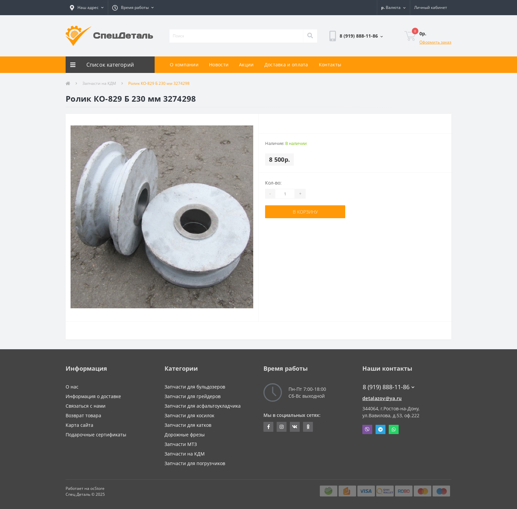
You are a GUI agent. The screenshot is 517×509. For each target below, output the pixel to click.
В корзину (305, 212)
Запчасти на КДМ (99, 83)
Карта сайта (79, 425)
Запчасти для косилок (189, 415)
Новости (218, 64)
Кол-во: (273, 183)
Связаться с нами (86, 406)
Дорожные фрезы (185, 434)
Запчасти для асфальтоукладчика (203, 406)
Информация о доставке (93, 396)
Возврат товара (83, 415)
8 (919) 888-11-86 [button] (388, 387)
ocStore (97, 488)
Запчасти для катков (188, 425)
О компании (184, 64)
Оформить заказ (435, 42)
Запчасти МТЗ (181, 444)
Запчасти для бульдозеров (195, 387)
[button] (87, 7)
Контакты (330, 64)
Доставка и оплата (286, 64)
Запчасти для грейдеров (193, 396)
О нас (72, 387)
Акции (246, 64)
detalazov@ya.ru (382, 398)
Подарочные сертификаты (96, 434)
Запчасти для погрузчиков (195, 463)
